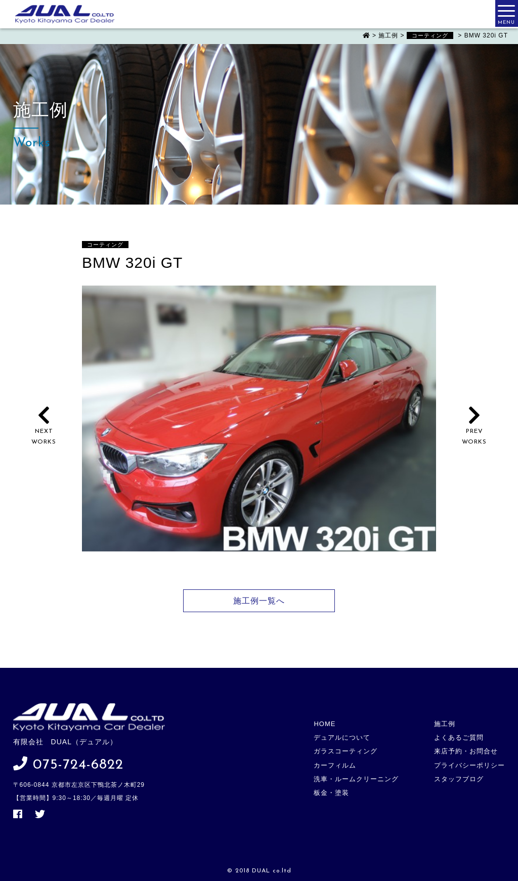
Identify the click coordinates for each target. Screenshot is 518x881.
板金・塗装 (331, 792)
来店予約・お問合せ (466, 751)
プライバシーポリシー (469, 765)
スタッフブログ (459, 779)
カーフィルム (335, 765)
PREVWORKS (474, 431)
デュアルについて (342, 737)
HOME (324, 724)
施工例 (444, 724)
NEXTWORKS (43, 431)
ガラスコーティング (345, 751)
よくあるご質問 (459, 737)
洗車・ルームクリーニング (356, 779)
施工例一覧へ (259, 600)
